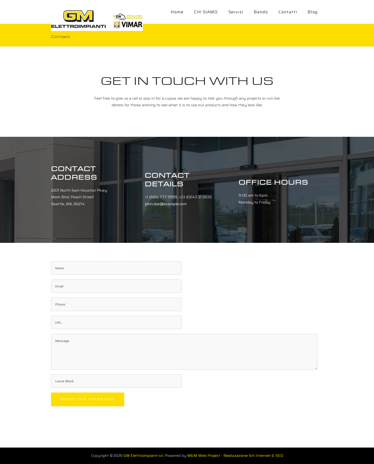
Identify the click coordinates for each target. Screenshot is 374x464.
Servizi (235, 12)
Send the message (87, 399)
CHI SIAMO (206, 12)
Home (177, 12)
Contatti (287, 12)
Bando (261, 12)
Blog (313, 12)
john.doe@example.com (166, 204)
